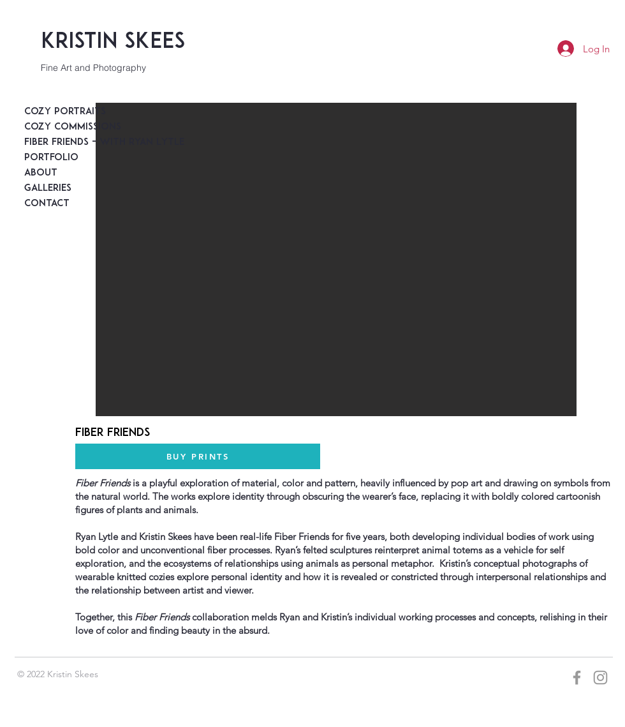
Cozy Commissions (54, 127)
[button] (336, 259)
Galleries (47, 188)
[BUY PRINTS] (197, 456)
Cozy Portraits (54, 112)
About (40, 173)
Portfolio (51, 158)
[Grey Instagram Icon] (600, 677)
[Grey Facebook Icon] (577, 677)
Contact (47, 204)
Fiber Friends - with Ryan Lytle (54, 142)
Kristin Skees (113, 42)
